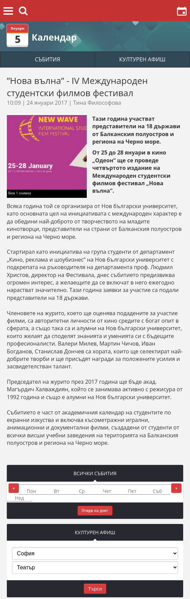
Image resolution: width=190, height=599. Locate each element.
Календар (54, 37)
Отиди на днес (95, 510)
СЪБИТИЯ (47, 59)
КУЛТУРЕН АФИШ (142, 59)
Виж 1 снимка (19, 193)
